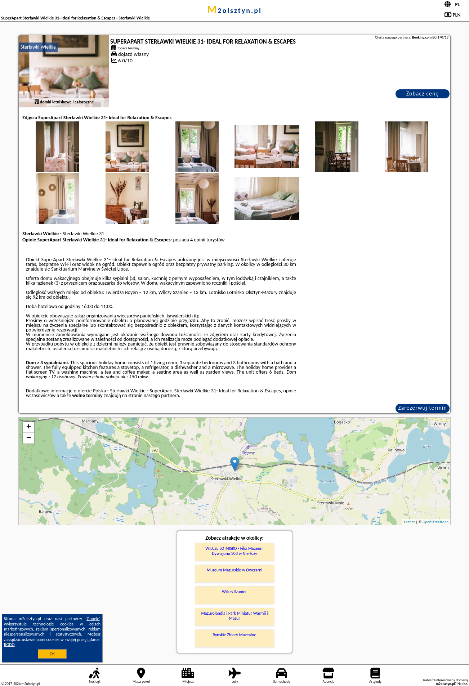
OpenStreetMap (435, 522)
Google (93, 618)
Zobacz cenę (422, 93)
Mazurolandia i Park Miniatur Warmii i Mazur (234, 616)
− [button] (28, 438)
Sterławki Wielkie (38, 47)
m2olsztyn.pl (234, 10)
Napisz (462, 683)
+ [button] (28, 427)
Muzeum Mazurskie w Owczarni (234, 570)
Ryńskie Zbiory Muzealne (234, 634)
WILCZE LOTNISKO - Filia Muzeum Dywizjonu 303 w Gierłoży (234, 551)
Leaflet (409, 522)
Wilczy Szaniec (234, 591)
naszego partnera (161, 395)
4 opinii (197, 240)
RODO (9, 644)
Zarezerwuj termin (422, 407)
